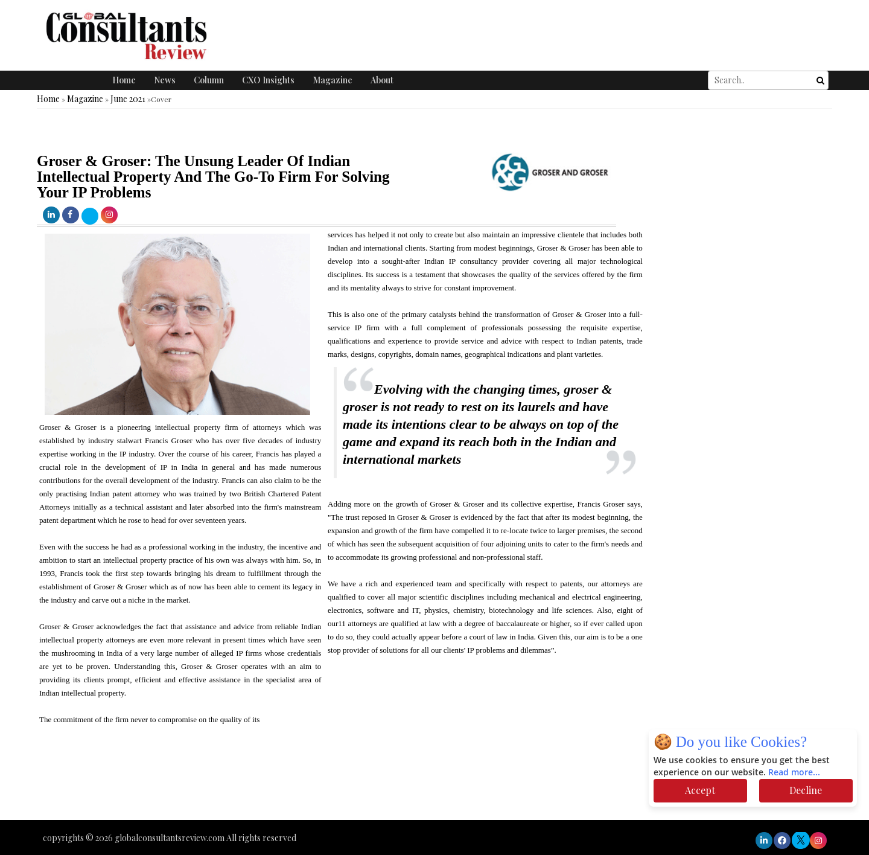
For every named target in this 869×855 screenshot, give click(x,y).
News (165, 80)
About (382, 80)
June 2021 (127, 98)
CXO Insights (268, 80)
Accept (700, 790)
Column (209, 80)
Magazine (332, 80)
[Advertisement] (219, 784)
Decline (805, 790)
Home (124, 80)
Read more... (794, 772)
